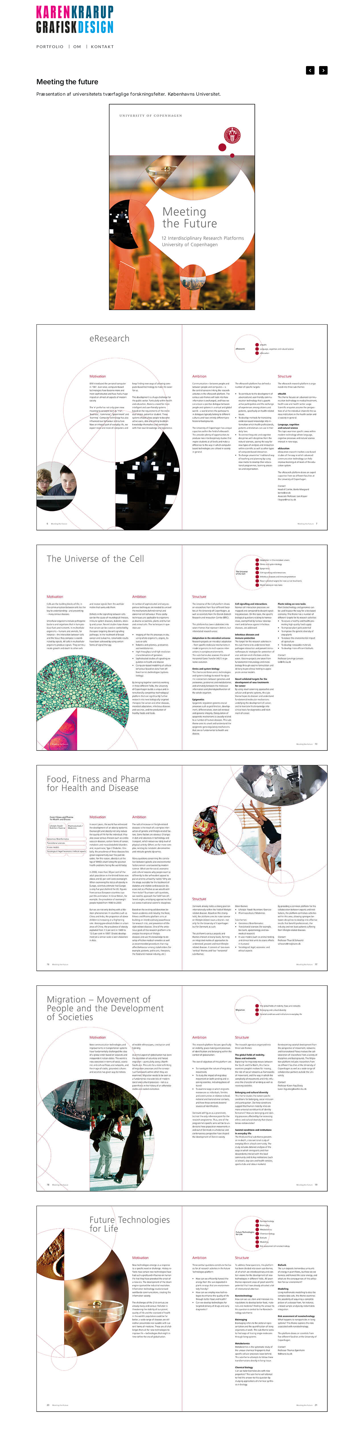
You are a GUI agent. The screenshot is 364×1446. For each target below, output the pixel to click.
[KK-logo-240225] (74, 8)
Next (321, 69)
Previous (310, 69)
